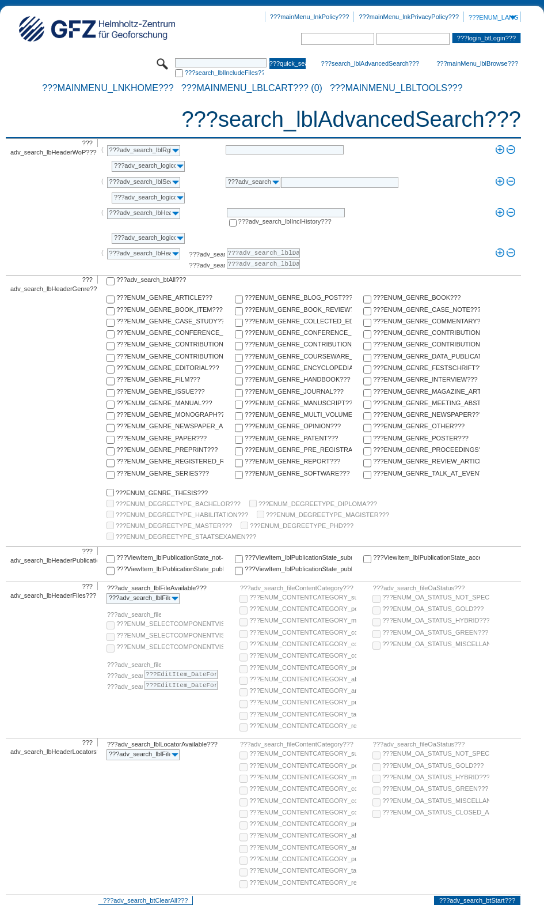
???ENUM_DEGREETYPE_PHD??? (301, 525)
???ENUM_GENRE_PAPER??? (161, 438)
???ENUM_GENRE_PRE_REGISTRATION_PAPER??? (298, 449)
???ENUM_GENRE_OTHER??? (419, 426)
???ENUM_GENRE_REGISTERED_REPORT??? (169, 461)
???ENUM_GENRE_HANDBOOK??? (297, 379)
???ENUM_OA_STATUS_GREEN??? (435, 632)
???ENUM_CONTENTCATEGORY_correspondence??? (302, 655)
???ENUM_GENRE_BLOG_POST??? (298, 297)
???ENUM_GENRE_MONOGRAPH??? (169, 414)
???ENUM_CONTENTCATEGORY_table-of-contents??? (302, 714)
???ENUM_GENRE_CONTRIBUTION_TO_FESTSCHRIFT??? (426, 344)
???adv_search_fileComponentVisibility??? (134, 614)
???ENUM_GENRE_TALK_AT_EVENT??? (426, 473)
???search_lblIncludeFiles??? (224, 72)
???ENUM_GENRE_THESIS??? (162, 492)
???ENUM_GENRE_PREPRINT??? (167, 449)
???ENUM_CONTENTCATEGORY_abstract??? (302, 679)
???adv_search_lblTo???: (207, 265)
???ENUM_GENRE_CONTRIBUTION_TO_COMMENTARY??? (169, 344)
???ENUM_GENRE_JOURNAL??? (294, 391)
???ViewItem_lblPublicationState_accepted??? (426, 557)
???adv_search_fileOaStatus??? (419, 587)
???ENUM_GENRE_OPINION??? (293, 426)
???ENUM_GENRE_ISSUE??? (160, 391)
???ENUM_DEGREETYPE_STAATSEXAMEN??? (186, 536)
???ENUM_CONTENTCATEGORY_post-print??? (302, 608)
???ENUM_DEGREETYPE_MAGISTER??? (327, 514)
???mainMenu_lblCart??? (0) (251, 88)
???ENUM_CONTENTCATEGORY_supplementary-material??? (302, 597)
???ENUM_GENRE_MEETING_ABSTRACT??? (426, 402)
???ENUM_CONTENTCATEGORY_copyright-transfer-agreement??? (302, 643)
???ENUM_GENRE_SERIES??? (162, 473)
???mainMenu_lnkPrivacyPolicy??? (409, 16)
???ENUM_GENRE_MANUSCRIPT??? (298, 402)
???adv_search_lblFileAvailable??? (157, 587)
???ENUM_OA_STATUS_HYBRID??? (435, 620)
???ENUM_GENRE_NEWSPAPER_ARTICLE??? (169, 426)
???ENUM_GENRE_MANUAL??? (164, 402)
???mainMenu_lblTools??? (396, 88)
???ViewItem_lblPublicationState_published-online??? (169, 568)
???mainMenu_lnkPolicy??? (309, 16)
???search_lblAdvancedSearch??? (370, 63)
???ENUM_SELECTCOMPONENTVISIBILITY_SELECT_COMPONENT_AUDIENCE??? (169, 623)
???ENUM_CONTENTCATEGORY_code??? (302, 632)
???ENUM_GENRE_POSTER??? (421, 438)
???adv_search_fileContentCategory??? (296, 587)
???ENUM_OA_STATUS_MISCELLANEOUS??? (435, 643)
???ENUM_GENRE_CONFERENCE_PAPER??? (169, 332)
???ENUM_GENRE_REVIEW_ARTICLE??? (426, 461)
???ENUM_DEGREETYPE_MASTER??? (174, 525)
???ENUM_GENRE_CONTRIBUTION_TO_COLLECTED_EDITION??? (426, 332)
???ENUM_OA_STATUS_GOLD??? (433, 608)
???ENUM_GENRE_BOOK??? (417, 297)
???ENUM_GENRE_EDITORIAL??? (167, 367)
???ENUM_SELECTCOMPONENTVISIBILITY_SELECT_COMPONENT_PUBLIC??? (169, 635)
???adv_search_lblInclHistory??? (285, 221)
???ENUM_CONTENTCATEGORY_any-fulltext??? (302, 690)
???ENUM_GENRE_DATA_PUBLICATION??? (426, 356)
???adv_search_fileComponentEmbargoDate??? (134, 664)
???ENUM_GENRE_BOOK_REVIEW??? (298, 309)
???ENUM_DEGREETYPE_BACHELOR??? (178, 503)
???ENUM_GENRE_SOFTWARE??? (297, 473)
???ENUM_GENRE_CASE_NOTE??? (426, 309)
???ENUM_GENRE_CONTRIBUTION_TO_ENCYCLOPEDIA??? (298, 344)
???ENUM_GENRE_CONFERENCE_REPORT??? (298, 332)
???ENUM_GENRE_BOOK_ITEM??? (169, 309)
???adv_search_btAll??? (151, 279)
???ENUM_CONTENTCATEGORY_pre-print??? (302, 667)
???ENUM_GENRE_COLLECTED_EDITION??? (298, 321)
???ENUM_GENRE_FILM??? (158, 379)
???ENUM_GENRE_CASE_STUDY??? (169, 321)
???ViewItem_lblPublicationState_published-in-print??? (298, 568)
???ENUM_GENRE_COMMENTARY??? (426, 321)
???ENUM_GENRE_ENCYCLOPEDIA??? (298, 367)
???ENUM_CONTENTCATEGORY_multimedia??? (302, 620)
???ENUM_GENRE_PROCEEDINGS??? (426, 449)
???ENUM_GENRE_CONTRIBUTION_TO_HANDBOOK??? (169, 356)
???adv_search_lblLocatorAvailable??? (162, 744)
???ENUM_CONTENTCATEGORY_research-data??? (302, 725)
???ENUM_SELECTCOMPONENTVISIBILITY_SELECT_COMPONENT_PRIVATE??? (169, 646)
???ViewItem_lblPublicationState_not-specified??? (169, 557)
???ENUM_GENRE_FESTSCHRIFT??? (426, 367)
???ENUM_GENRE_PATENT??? (291, 438)
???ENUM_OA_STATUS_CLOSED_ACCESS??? (435, 812)
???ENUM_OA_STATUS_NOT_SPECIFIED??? (435, 597)
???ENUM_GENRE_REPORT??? (292, 461)
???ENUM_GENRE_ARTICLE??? (164, 297)
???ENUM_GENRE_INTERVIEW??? (425, 379)
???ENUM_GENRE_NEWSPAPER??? (426, 414)
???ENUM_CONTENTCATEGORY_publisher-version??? (302, 702)
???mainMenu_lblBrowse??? (477, 63)
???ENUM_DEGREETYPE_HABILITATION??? (182, 514)
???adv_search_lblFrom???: (207, 254)
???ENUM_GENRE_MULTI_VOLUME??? (298, 414)
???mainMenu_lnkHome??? (108, 88)
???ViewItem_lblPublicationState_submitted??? (298, 557)
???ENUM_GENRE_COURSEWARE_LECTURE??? (298, 356)
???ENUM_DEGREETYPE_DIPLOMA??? (317, 503)
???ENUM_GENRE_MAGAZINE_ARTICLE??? (426, 391)
